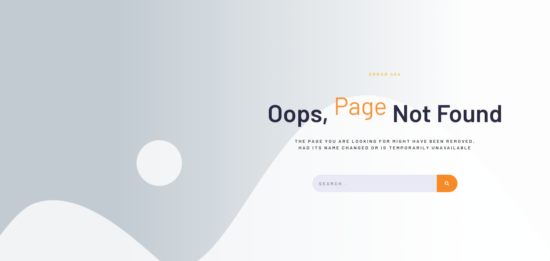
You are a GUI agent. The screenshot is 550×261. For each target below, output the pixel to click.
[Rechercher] (447, 183)
